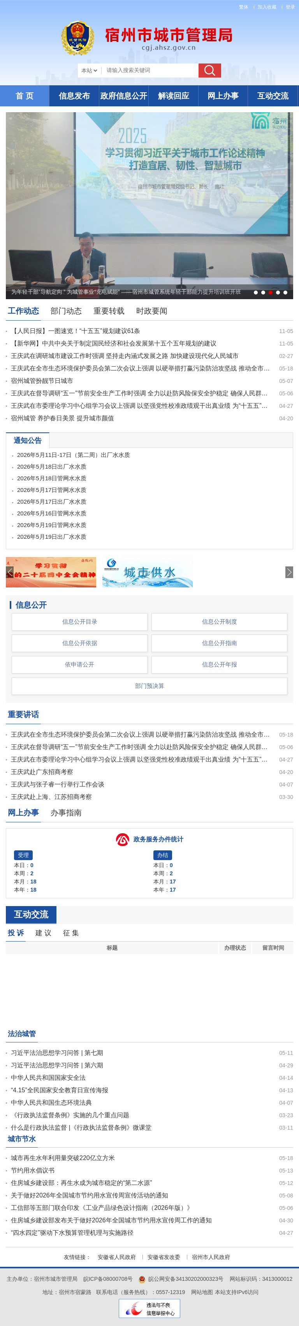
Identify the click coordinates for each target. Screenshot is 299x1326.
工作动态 (23, 311)
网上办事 (223, 96)
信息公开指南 (219, 643)
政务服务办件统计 (158, 839)
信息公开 (31, 605)
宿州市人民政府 (211, 1257)
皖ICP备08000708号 (108, 1279)
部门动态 (66, 311)
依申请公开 (79, 664)
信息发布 (74, 96)
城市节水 (22, 1139)
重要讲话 (23, 714)
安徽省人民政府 (117, 1257)
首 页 (24, 96)
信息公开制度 (219, 621)
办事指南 (66, 812)
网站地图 (202, 1292)
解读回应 (173, 96)
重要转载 (109, 311)
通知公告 (28, 440)
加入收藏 (267, 7)
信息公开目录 (79, 621)
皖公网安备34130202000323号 (181, 1279)
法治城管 (22, 1034)
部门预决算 (149, 685)
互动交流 (272, 96)
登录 (290, 7)
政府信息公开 (123, 96)
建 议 (43, 933)
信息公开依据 (79, 643)
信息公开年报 (219, 664)
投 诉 (16, 933)
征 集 (71, 933)
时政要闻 (151, 311)
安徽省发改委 (164, 1257)
